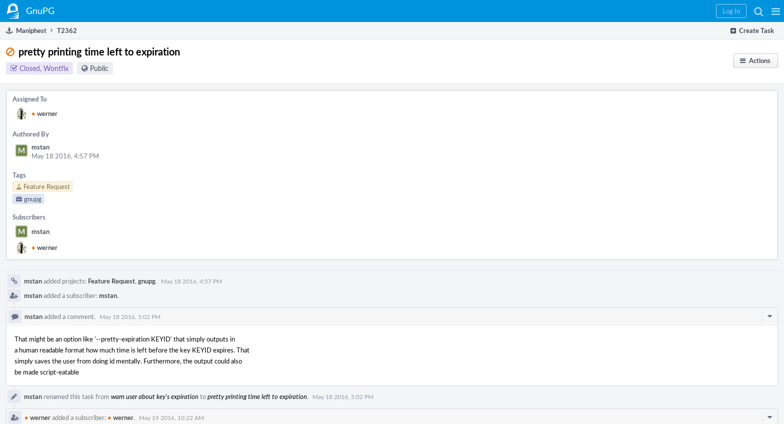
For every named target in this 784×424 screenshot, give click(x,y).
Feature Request (111, 281)
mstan (41, 147)
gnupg (147, 281)
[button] (776, 11)
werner (45, 113)
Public (99, 68)
